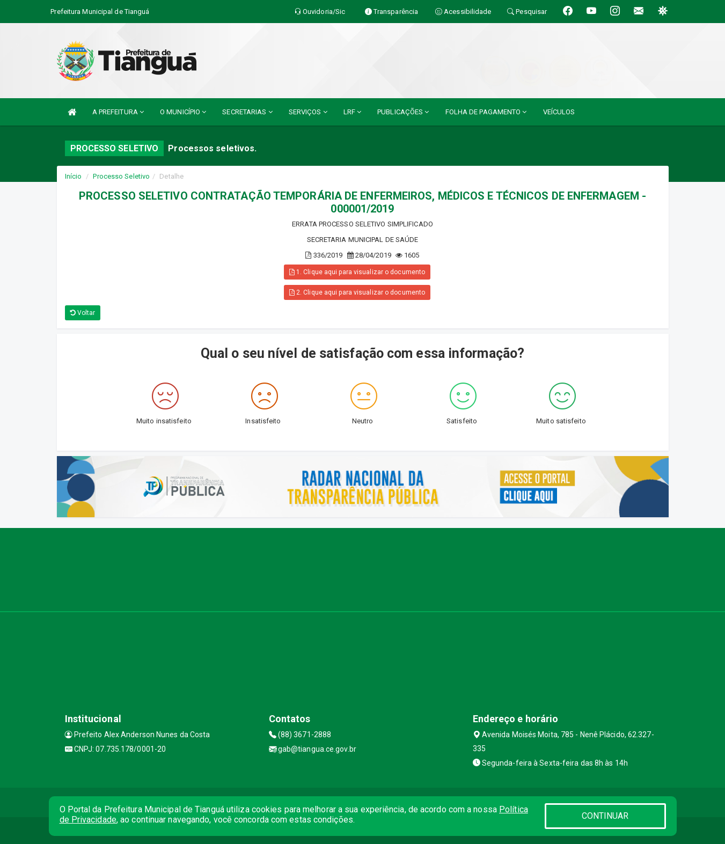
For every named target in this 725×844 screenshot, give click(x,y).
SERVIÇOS (308, 112)
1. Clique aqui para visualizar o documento (357, 272)
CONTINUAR (605, 816)
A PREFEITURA (118, 112)
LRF (352, 112)
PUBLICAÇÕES (403, 112)
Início (73, 176)
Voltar (83, 313)
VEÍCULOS (559, 112)
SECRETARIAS (247, 112)
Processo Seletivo (121, 176)
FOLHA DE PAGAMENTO (486, 112)
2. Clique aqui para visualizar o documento (357, 292)
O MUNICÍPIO (183, 112)
